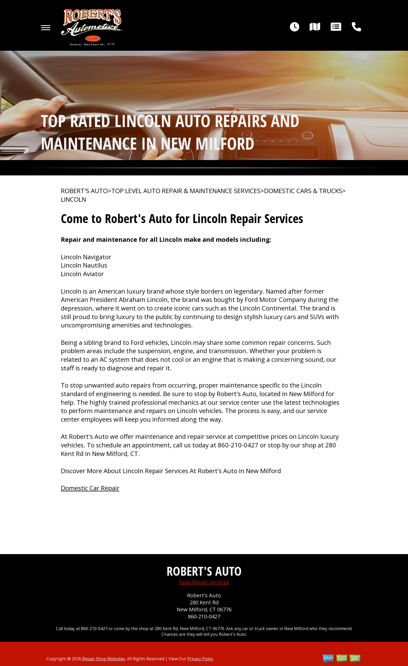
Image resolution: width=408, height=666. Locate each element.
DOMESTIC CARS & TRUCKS (303, 191)
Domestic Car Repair (90, 488)
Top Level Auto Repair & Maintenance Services (185, 191)
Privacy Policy (200, 659)
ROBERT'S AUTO (84, 191)
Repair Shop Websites (103, 659)
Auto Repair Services (204, 581)
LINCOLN (73, 199)
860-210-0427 (238, 445)
